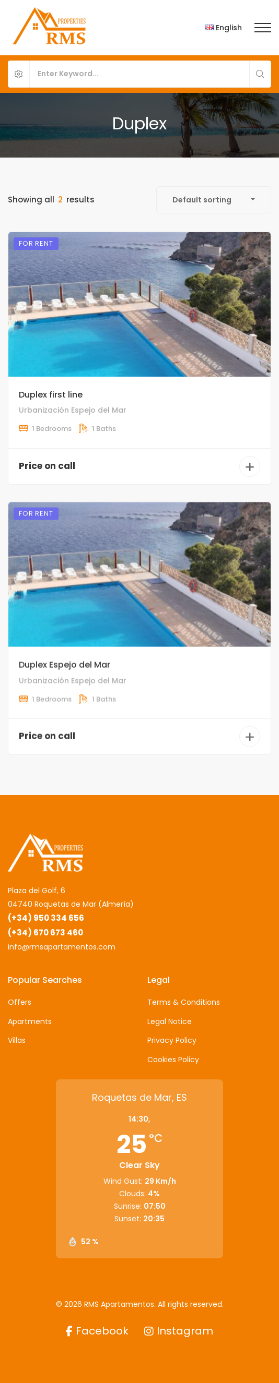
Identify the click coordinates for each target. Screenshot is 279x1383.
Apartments (30, 1021)
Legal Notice (169, 1021)
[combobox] (213, 199)
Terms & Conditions (183, 1002)
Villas (17, 1040)
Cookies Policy (173, 1059)
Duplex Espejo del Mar (64, 683)
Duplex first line (51, 395)
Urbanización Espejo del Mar (72, 410)
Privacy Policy (171, 1040)
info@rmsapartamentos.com (61, 947)
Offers (19, 1002)
